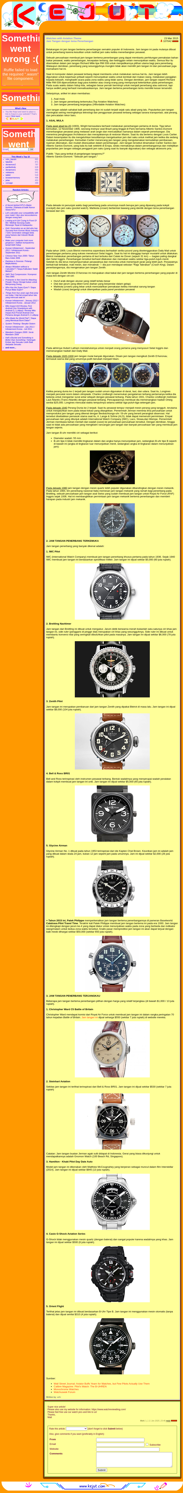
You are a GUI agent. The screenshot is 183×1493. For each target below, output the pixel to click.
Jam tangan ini (90, 1017)
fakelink (9, 162)
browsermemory (13, 178)
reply (168, 1421)
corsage (9, 183)
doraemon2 (11, 164)
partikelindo (11, 167)
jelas (8, 180)
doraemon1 (11, 170)
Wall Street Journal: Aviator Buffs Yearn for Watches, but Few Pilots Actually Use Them (102, 1383)
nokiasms (10, 172)
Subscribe (153, 1444)
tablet (8, 175)
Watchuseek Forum (64, 1392)
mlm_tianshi (11, 159)
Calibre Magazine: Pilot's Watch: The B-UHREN (80, 1386)
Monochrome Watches (66, 1389)
